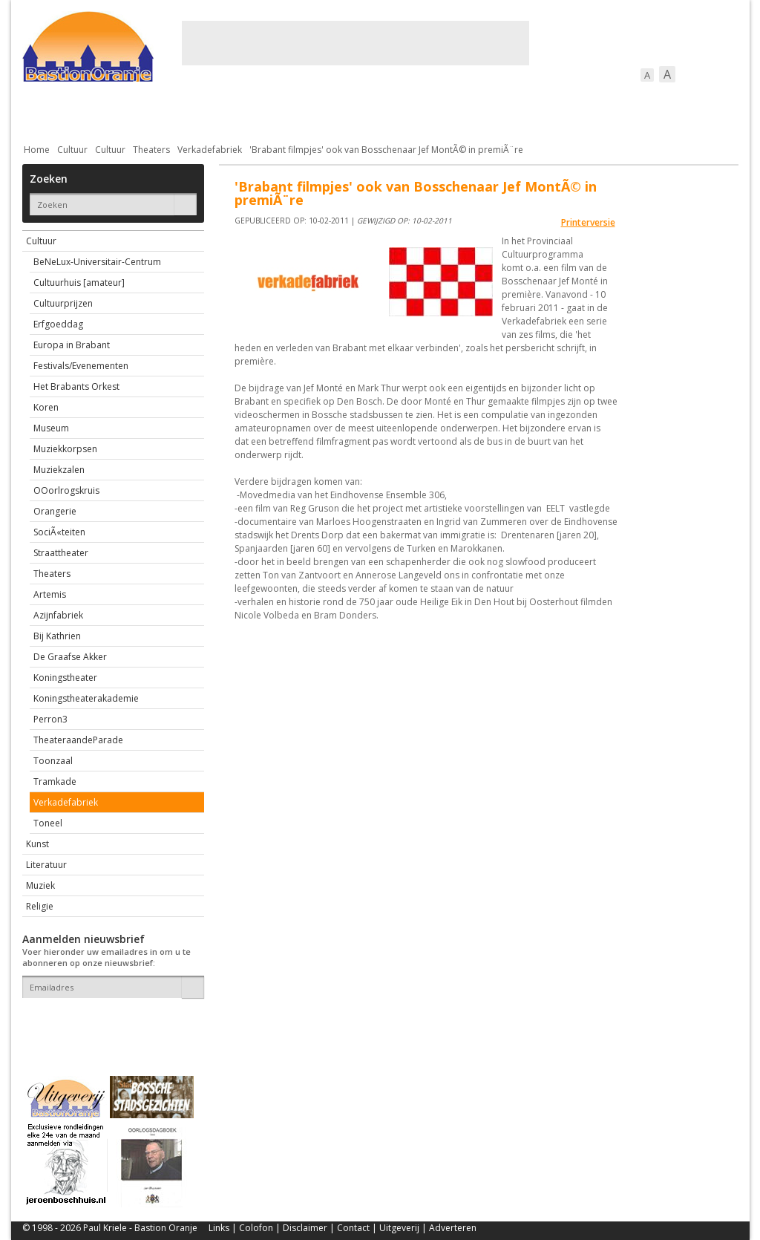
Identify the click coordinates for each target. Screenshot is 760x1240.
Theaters (151, 149)
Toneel (47, 823)
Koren (46, 407)
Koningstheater (65, 677)
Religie (39, 906)
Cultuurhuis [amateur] (79, 282)
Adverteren (452, 1227)
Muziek (40, 885)
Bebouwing (172, 111)
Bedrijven (378, 111)
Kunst (37, 844)
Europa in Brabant (71, 345)
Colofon (256, 1227)
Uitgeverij (399, 1227)
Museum (51, 428)
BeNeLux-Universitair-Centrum (97, 261)
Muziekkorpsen (65, 449)
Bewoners (247, 111)
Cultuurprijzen (63, 303)
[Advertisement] (355, 43)
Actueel (41, 111)
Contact (353, 1227)
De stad (102, 111)
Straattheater (60, 552)
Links (219, 1227)
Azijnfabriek (58, 615)
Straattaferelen (625, 111)
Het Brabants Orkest (76, 386)
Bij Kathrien (57, 636)
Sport (548, 111)
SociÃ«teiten (59, 532)
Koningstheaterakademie (86, 698)
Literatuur (46, 864)
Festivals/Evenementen (80, 365)
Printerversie (588, 222)
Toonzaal (53, 760)
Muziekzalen (59, 469)
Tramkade (54, 781)
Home (37, 149)
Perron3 (50, 719)
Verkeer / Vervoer (468, 111)
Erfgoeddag (58, 324)
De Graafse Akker (70, 656)
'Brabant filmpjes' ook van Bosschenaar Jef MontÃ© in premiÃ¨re (386, 149)
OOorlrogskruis (66, 490)
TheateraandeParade (78, 740)
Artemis (49, 594)
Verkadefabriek (209, 149)
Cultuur (313, 111)
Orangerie (54, 511)
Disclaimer (305, 1227)
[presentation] (109, 1024)
